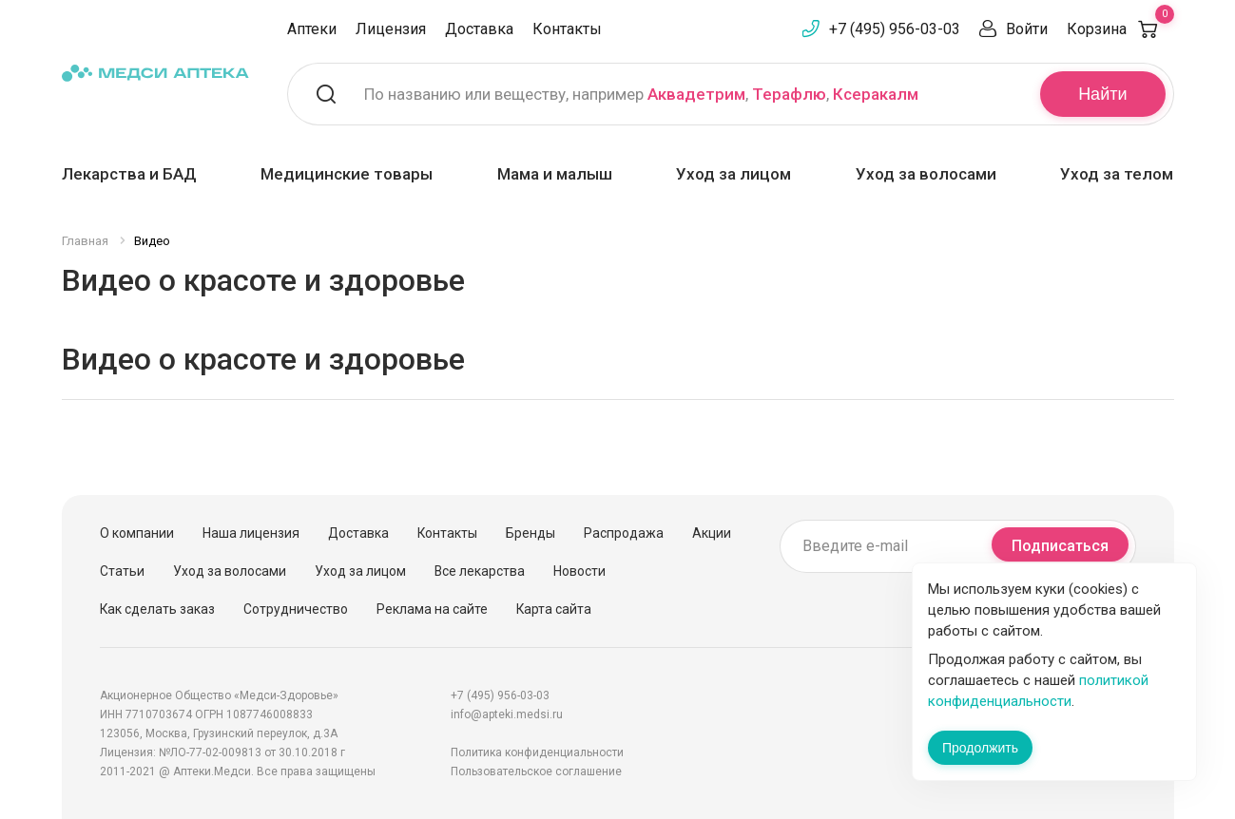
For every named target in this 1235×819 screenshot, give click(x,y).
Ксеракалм (875, 94)
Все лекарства (479, 571)
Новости (579, 571)
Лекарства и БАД (129, 173)
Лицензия (391, 29)
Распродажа (624, 533)
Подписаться (1060, 546)
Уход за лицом (733, 173)
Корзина (1120, 29)
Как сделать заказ (157, 609)
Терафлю (789, 94)
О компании (137, 533)
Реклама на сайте (432, 609)
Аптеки (312, 29)
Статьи (122, 571)
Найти (1102, 94)
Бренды (530, 533)
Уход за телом (1116, 173)
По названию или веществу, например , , (641, 94)
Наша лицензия (251, 533)
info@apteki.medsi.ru (507, 714)
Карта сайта (553, 609)
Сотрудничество (295, 609)
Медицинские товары (347, 173)
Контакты (567, 29)
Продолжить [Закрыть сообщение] (980, 747)
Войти (1027, 29)
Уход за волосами (926, 173)
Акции (711, 533)
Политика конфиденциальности (537, 752)
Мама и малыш (554, 173)
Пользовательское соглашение (536, 771)
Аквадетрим (696, 94)
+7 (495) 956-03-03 (894, 29)
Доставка (479, 29)
